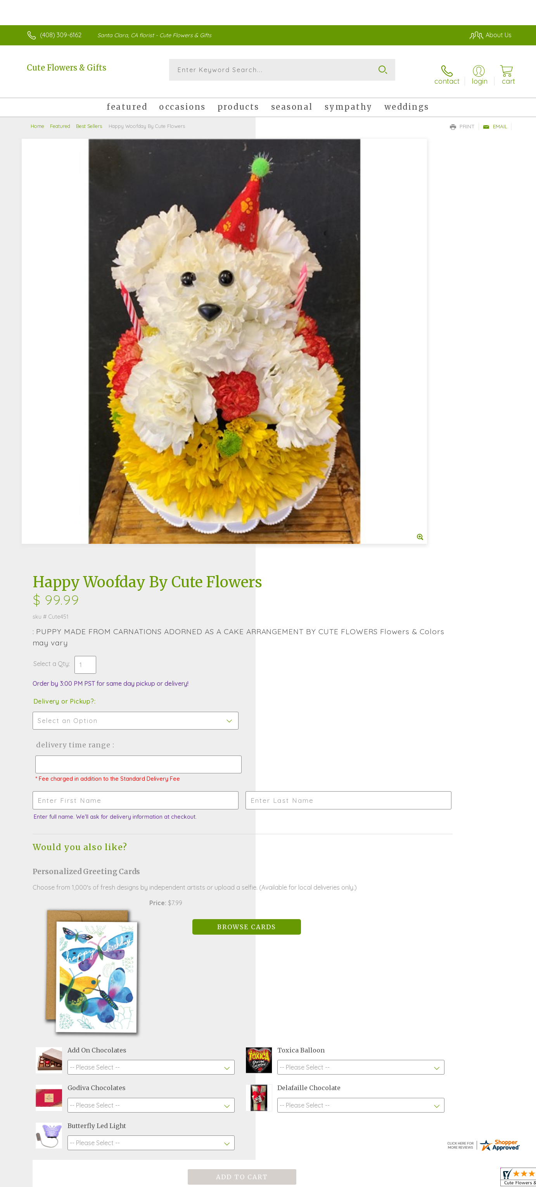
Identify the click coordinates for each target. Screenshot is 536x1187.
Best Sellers (89, 118)
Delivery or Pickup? (299, 257)
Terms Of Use (341, 1178)
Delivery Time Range (307, 300)
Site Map (491, 1178)
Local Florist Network (443, 1178)
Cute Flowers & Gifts (66, 67)
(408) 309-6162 (60, 35)
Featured (60, 118)
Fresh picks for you (200, 904)
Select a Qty (286, 219)
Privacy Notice (387, 1178)
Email (495, 118)
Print (462, 118)
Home (37, 118)
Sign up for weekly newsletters (365, 900)
